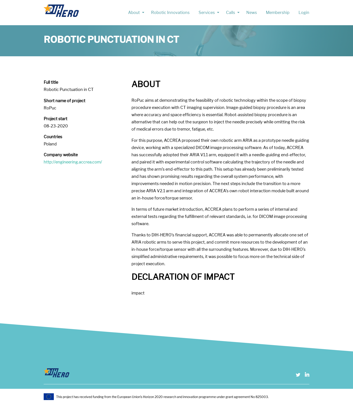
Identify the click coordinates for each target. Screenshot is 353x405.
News (251, 12)
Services (207, 12)
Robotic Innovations (170, 12)
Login (304, 12)
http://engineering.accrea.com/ (73, 162)
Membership (278, 12)
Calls (230, 12)
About (134, 12)
